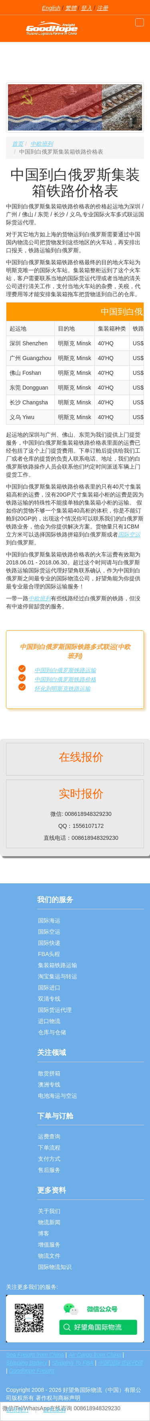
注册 (102, 8)
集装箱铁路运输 (57, 965)
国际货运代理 (55, 1010)
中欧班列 (41, 144)
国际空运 (129, 534)
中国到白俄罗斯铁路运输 (65, 670)
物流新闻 (49, 1222)
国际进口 (49, 987)
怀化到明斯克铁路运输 (62, 688)
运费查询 (49, 1136)
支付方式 (49, 1159)
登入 (86, 8)
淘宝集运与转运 (57, 976)
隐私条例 (54, 1410)
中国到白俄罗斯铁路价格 (65, 679)
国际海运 (49, 920)
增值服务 (49, 1244)
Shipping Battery (26, 1363)
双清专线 (49, 998)
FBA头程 (49, 954)
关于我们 (49, 1211)
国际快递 (49, 943)
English (51, 8)
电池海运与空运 (57, 1095)
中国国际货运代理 (120, 1363)
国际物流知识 (55, 1267)
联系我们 (17, 1410)
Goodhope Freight (31, 1371)
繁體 (70, 8)
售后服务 (49, 1170)
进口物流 (49, 1021)
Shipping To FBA (73, 1363)
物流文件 (49, 1256)
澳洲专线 (49, 1084)
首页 (17, 144)
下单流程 (49, 1147)
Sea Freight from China (35, 1355)
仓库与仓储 (52, 1032)
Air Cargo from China (94, 1355)
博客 (43, 1233)
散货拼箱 (49, 1073)
